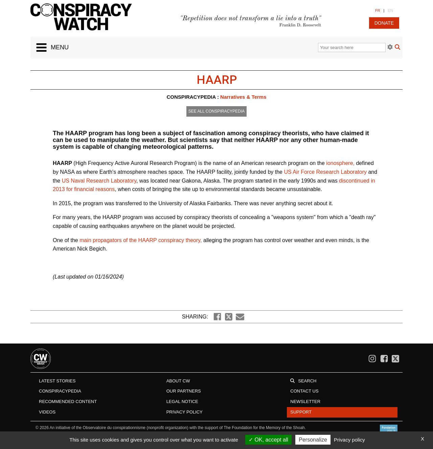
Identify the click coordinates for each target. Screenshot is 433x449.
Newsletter (305, 401)
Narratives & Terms (243, 97)
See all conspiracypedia (216, 111)
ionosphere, (341, 163)
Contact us (304, 391)
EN (390, 10)
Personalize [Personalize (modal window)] (313, 440)
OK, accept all (268, 440)
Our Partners (183, 391)
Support (301, 412)
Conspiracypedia (60, 391)
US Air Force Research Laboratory (325, 172)
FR (377, 10)
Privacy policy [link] (349, 440)
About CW (178, 380)
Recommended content (68, 401)
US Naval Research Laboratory (99, 181)
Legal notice (182, 401)
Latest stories (57, 380)
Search (307, 380)
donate (384, 23)
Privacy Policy (184, 412)
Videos (47, 412)
